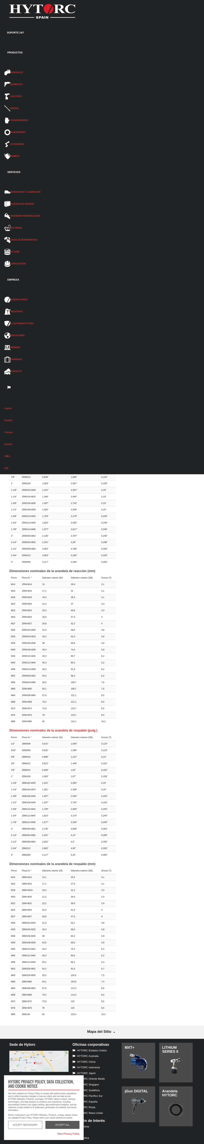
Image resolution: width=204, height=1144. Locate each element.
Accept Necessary (25, 1124)
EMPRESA (13, 279)
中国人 (7, 456)
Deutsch (8, 444)
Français (8, 432)
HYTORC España (85, 1101)
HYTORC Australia (86, 1056)
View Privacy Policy (68, 1133)
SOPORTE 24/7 (15, 32)
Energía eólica (81, 1137)
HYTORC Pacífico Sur (88, 1095)
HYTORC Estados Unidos (90, 1050)
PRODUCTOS (15, 52)
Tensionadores (81, 1126)
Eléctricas (78, 1132)
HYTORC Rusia (84, 1107)
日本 (6, 468)
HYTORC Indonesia (86, 1067)
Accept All (62, 1124)
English (8, 408)
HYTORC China (84, 1061)
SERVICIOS (13, 172)
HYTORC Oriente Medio (89, 1078)
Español (8, 420)
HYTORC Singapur (86, 1084)
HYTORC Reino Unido (88, 1113)
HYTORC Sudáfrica (86, 1090)
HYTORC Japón (84, 1073)
